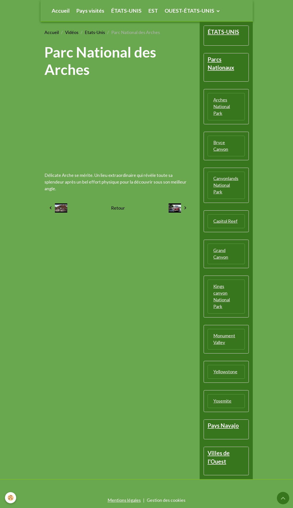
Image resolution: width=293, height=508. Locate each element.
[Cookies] (10, 497)
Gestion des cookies (166, 500)
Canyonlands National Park (225, 185)
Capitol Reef (225, 221)
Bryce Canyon (220, 146)
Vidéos (71, 32)
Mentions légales (124, 500)
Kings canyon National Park (221, 296)
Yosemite (222, 401)
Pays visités (90, 10)
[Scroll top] (283, 498)
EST (153, 10)
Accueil (61, 10)
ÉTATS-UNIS (126, 10)
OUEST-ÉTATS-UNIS (190, 10)
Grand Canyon (220, 254)
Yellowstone (225, 371)
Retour (118, 208)
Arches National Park (221, 106)
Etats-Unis (95, 32)
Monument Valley (224, 339)
